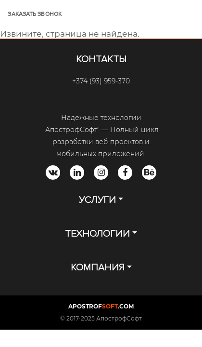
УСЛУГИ (97, 200)
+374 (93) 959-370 (101, 81)
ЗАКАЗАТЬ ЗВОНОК (35, 14)
